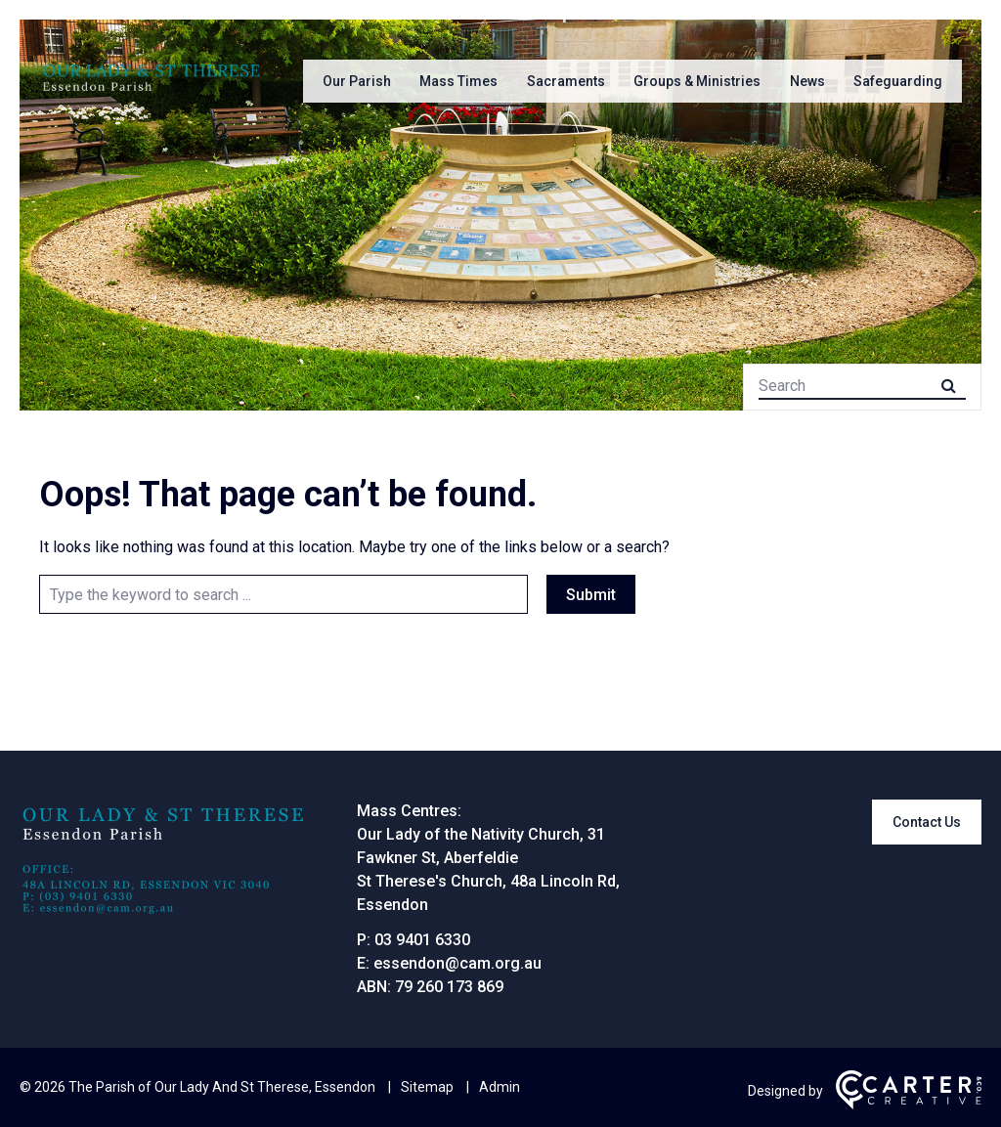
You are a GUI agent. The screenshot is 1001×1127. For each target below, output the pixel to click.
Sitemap (427, 1087)
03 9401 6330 (422, 940)
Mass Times (458, 81)
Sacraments (566, 81)
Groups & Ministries (697, 81)
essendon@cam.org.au (457, 963)
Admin (499, 1087)
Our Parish (357, 81)
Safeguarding (897, 81)
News (807, 81)
